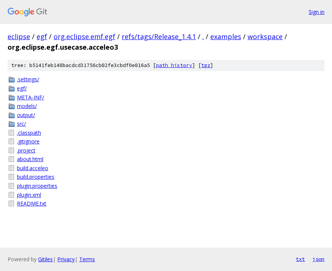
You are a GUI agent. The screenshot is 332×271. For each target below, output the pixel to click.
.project (26, 150)
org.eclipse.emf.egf (84, 36)
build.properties (35, 176)
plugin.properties (37, 185)
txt (300, 259)
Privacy (66, 259)
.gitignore (28, 141)
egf (42, 36)
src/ (21, 123)
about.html (30, 159)
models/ (27, 106)
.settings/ (28, 79)
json (318, 259)
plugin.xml (29, 194)
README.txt (31, 203)
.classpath (29, 132)
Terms (87, 259)
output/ (26, 115)
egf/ (22, 88)
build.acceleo (32, 168)
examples (225, 36)
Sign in (316, 11)
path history (174, 65)
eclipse (19, 36)
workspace (265, 36)
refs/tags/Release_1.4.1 (159, 36)
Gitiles (45, 259)
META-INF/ (30, 97)
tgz (205, 65)
